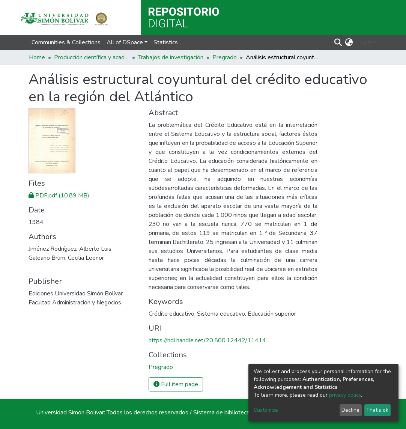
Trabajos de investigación (170, 57)
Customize (266, 410)
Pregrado (224, 57)
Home (37, 57)
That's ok (377, 410)
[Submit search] (338, 42)
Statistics (165, 42)
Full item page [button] (175, 384)
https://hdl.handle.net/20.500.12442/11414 (207, 340)
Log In (364, 42)
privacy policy (345, 395)
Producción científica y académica (91, 57)
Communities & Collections (66, 42)
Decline (350, 410)
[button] (349, 42)
